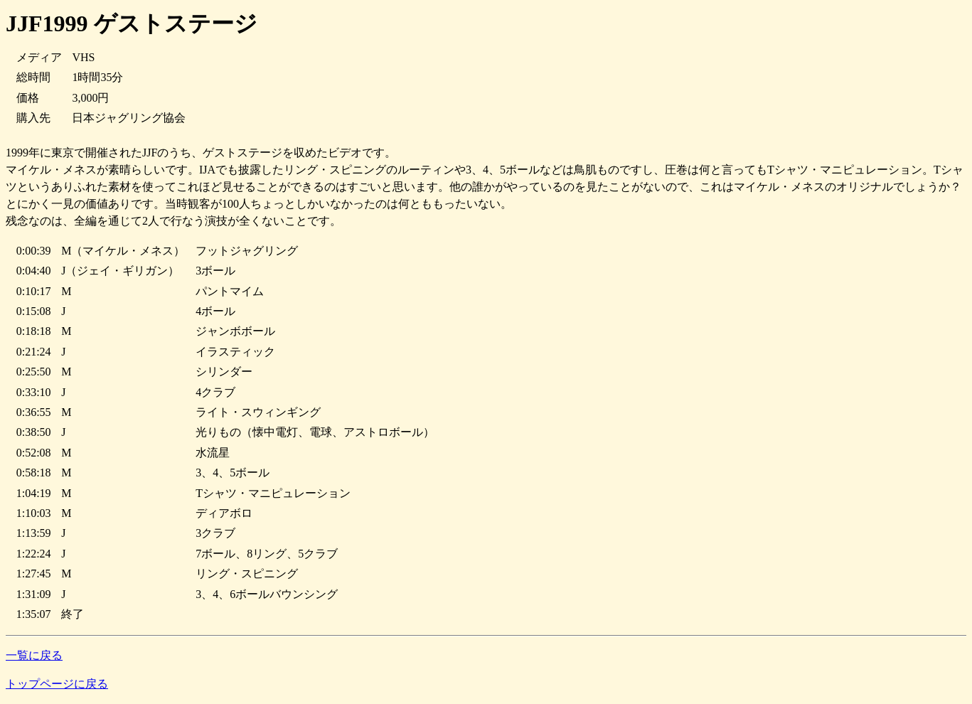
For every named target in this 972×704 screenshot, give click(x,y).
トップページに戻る (57, 684)
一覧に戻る (34, 655)
